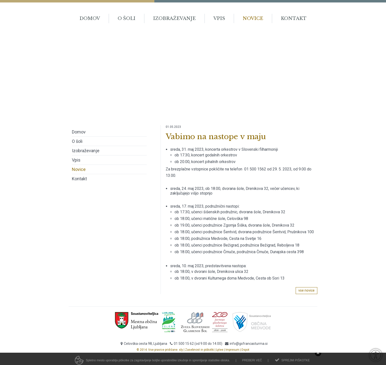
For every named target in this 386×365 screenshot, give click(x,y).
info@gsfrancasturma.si (249, 344)
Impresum (232, 349)
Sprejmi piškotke (295, 361)
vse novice (306, 290)
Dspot (245, 349)
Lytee (219, 349)
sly (181, 349)
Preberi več (252, 361)
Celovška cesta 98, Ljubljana (145, 344)
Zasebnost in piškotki (199, 349)
